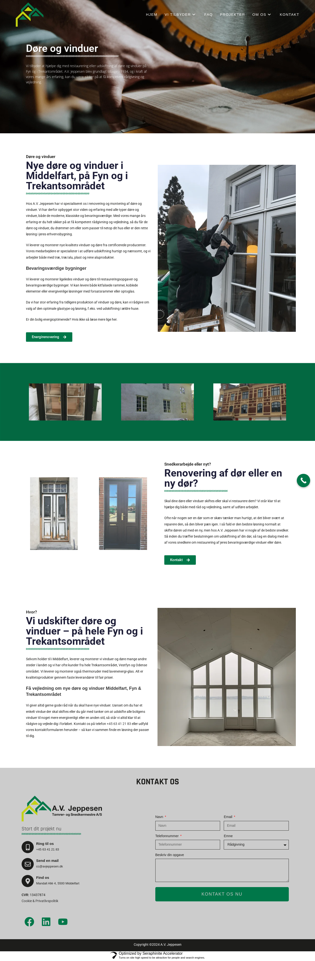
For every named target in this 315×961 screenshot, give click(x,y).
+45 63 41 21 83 (119, 724)
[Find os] (28, 881)
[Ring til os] (28, 847)
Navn (159, 817)
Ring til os (45, 844)
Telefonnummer (167, 836)
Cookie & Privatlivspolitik (40, 901)
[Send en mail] (28, 864)
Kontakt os (157, 781)
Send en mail (47, 860)
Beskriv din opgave (169, 855)
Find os (42, 877)
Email (228, 817)
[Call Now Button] (303, 480)
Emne (228, 836)
